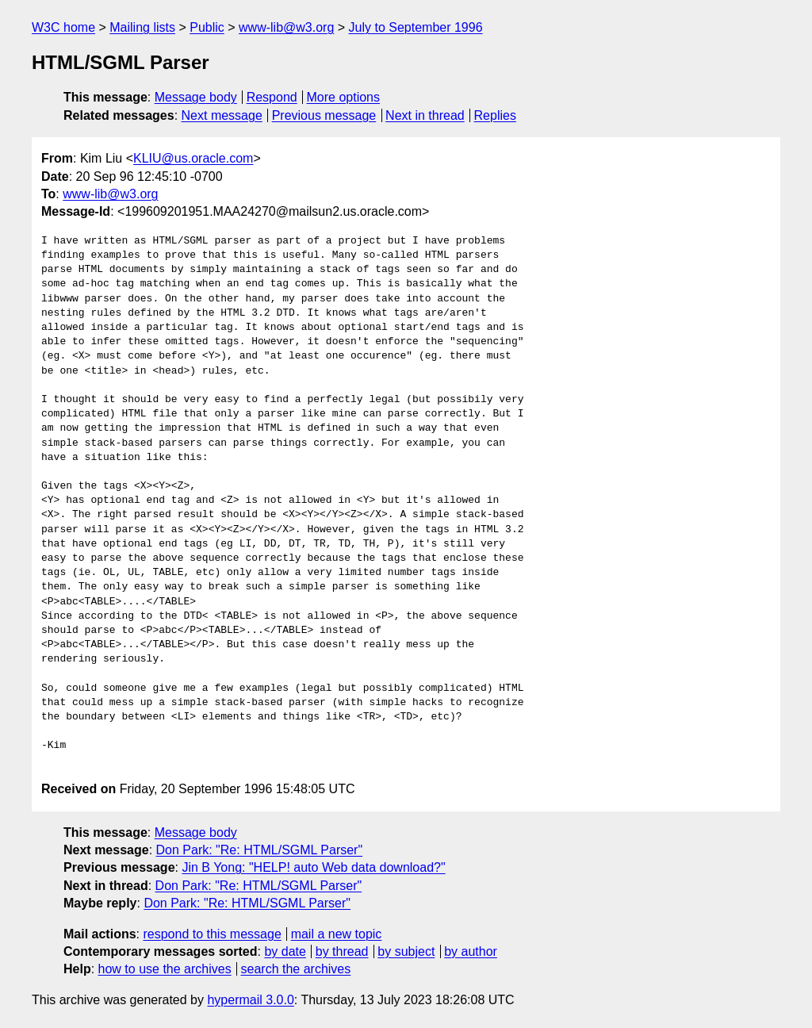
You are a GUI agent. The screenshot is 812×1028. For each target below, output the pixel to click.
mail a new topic (336, 934)
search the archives (296, 969)
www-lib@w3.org (286, 27)
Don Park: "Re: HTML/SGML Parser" (259, 850)
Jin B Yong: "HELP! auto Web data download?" (313, 867)
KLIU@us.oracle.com (193, 158)
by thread (342, 951)
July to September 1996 (416, 27)
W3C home (63, 27)
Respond (272, 97)
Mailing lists (142, 27)
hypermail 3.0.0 (250, 1000)
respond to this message (212, 934)
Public (207, 27)
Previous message (324, 115)
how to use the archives (165, 969)
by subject (406, 951)
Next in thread (425, 115)
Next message (222, 115)
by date (284, 951)
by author (470, 951)
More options (344, 97)
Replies (495, 115)
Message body (196, 97)
